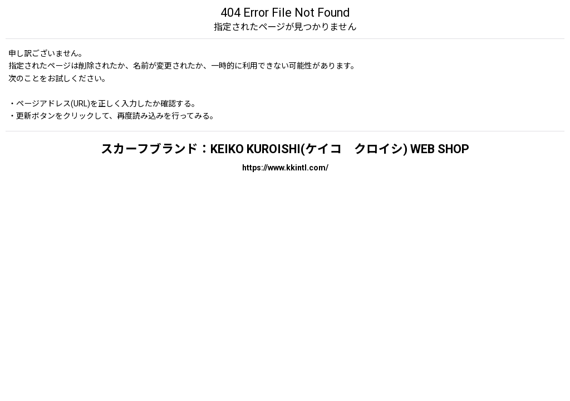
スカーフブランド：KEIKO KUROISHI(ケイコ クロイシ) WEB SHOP (285, 149)
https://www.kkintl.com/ (285, 167)
